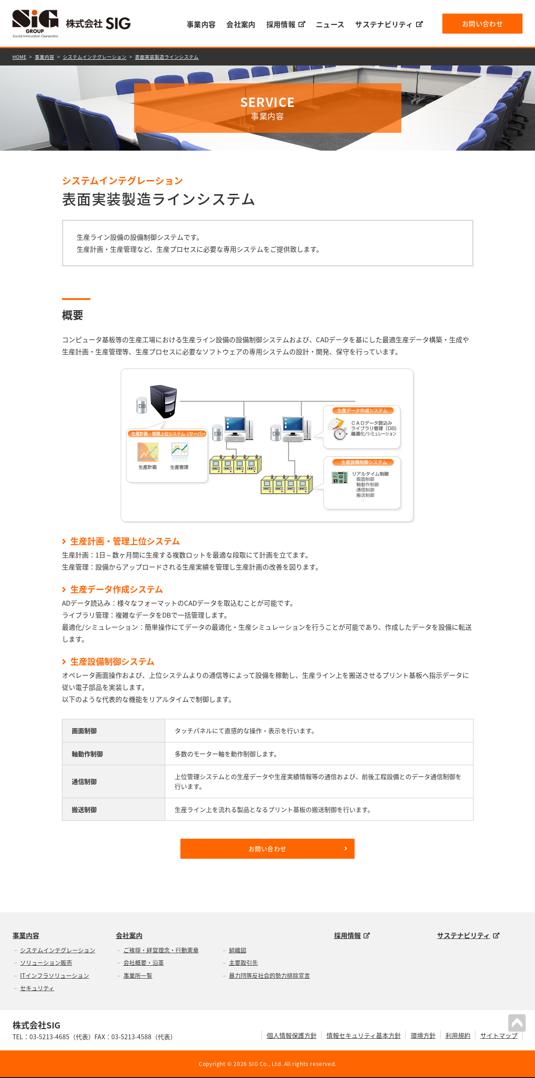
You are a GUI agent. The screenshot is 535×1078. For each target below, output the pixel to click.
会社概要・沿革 (143, 963)
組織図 (237, 950)
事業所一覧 (137, 975)
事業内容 (201, 24)
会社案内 (240, 24)
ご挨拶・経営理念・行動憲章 (161, 950)
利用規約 (457, 1036)
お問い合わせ (482, 23)
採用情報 (285, 24)
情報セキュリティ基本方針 (364, 1036)
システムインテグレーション (101, 56)
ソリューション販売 (46, 963)
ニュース (330, 24)
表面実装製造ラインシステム (179, 56)
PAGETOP (519, 1021)
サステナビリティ (389, 24)
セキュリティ (37, 988)
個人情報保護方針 (292, 1036)
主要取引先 (243, 963)
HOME (20, 56)
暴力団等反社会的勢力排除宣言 (269, 975)
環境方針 (423, 1036)
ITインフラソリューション (54, 975)
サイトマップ (499, 1036)
